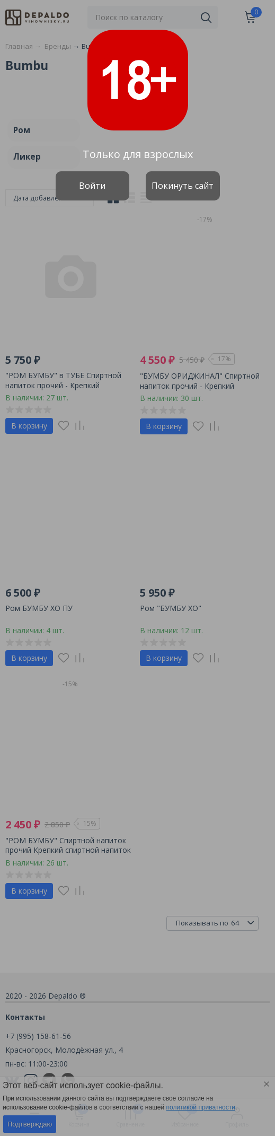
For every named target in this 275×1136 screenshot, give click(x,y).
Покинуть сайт (183, 185)
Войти (92, 185)
